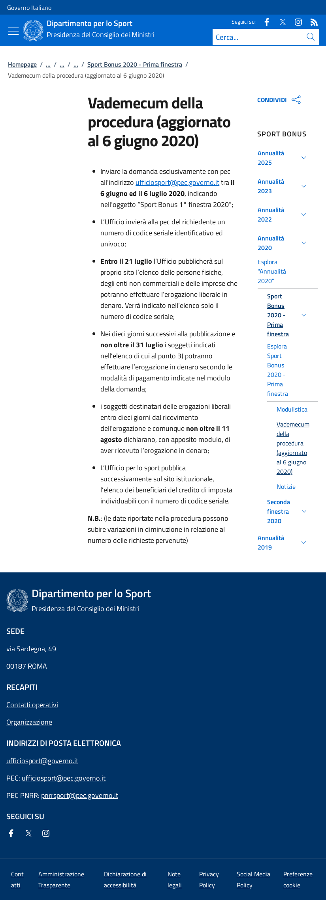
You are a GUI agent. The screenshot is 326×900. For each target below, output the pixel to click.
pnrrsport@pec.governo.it (79, 795)
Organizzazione (29, 722)
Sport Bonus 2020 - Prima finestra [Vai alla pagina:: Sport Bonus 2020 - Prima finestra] (134, 64)
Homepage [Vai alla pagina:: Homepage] (22, 64)
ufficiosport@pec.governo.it (177, 182)
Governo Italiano (29, 7)
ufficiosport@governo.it (42, 760)
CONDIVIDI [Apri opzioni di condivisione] (280, 99)
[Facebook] (263, 21)
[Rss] (311, 21)
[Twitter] (279, 21)
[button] (283, 157)
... (48, 64)
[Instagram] (295, 21)
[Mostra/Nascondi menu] (13, 31)
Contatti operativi (32, 704)
